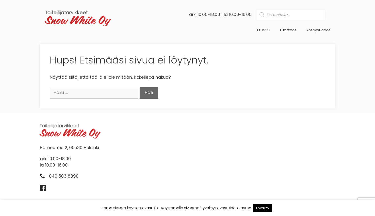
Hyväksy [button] (262, 208)
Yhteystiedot (318, 30)
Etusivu (263, 30)
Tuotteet (287, 30)
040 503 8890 (64, 176)
